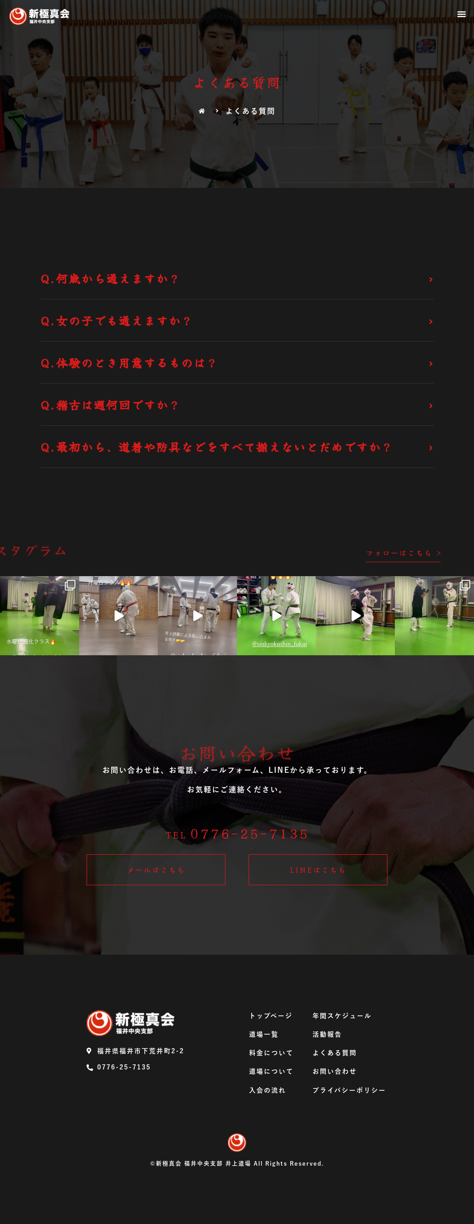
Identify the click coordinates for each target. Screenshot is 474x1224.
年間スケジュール (342, 1016)
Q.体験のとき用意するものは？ (129, 362)
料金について (271, 1053)
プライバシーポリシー (349, 1090)
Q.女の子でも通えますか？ (116, 320)
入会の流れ (267, 1090)
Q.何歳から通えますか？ (110, 278)
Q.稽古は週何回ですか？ (110, 404)
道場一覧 (264, 1034)
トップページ (271, 1016)
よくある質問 (334, 1053)
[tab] (237, 278)
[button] (462, 14)
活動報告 (327, 1034)
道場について (271, 1071)
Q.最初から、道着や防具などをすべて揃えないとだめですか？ (216, 446)
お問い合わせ (334, 1071)
